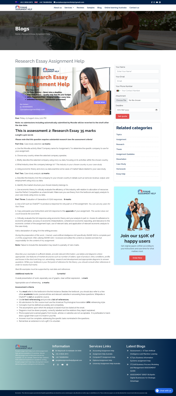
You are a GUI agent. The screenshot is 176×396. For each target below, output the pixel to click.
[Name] (137, 91)
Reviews (80, 8)
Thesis (119, 149)
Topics (119, 134)
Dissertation (121, 159)
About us (58, 8)
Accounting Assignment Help (103, 351)
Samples (91, 8)
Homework (121, 169)
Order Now (137, 258)
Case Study (121, 164)
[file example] (137, 100)
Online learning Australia (115, 8)
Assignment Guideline (125, 154)
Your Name (120, 67)
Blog (99, 8)
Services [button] (68, 8)
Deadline (119, 105)
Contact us (134, 8)
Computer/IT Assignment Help (104, 357)
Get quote (122, 116)
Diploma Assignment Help (102, 360)
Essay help (120, 174)
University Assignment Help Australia (106, 363)
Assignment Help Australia (102, 354)
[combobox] (118, 91)
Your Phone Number (124, 86)
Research (120, 144)
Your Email (120, 77)
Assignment (121, 139)
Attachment (121, 96)
